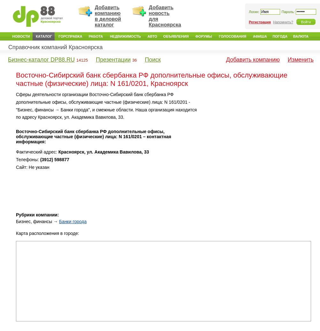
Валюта (301, 36)
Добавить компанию (253, 59)
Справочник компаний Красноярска (55, 47)
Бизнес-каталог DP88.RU (41, 59)
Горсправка (70, 36)
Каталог (44, 36)
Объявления (176, 36)
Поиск (153, 59)
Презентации (113, 59)
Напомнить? (283, 22)
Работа (96, 36)
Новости (21, 36)
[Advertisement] (258, 131)
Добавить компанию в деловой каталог (108, 16)
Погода (279, 36)
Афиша (260, 36)
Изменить (301, 59)
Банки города (72, 221)
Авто (152, 36)
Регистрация (260, 22)
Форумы (203, 36)
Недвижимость (125, 36)
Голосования (232, 36)
